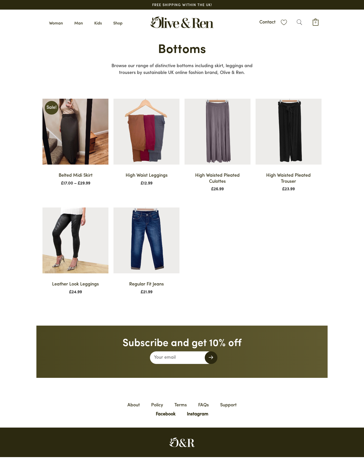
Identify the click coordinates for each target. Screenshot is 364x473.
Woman (56, 23)
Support (228, 405)
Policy (157, 405)
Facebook (165, 414)
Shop (118, 23)
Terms (180, 405)
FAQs (203, 405)
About (133, 405)
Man (78, 23)
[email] (182, 357)
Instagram (197, 414)
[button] (299, 22)
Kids (98, 23)
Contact (267, 22)
